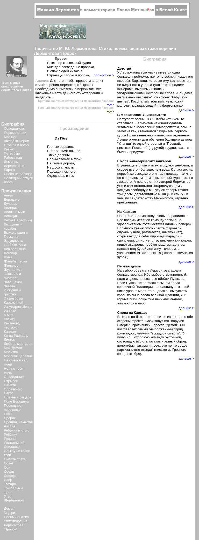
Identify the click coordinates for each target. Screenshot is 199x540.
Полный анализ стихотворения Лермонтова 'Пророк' (16, 523)
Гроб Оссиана (15, 245)
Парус (8, 393)
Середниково (14, 128)
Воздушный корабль (13, 226)
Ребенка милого (17, 430)
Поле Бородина (16, 401)
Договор (10, 253)
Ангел (8, 195)
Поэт (7, 414)
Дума (8, 257)
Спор (8, 480)
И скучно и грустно (12, 292)
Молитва (11, 352)
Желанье (11, 265)
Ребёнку (10, 434)
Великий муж (14, 212)
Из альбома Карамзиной (13, 300)
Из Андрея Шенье (18, 307)
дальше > (186, 110)
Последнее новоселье (13, 408)
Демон (9, 508)
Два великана (15, 249)
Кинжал (10, 331)
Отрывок (11, 381)
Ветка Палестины (18, 220)
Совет (8, 463)
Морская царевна (18, 356)
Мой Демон (13, 348)
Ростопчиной (14, 443)
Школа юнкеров (16, 141)
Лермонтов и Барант (14, 168)
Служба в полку (16, 145)
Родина (10, 439)
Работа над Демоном (13, 160)
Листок (9, 339)
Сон (7, 467)
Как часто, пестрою (12, 325)
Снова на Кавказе (18, 174)
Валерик (10, 208)
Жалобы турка (15, 261)
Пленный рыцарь (17, 397)
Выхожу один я (16, 233)
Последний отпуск (18, 178)
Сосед (9, 471)
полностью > (104, 75)
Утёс (7, 496)
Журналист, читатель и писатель (13, 274)
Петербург (12, 153)
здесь (110, 104)
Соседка (10, 476)
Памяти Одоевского (13, 387)
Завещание (13, 282)
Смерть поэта (15, 459)
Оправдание (14, 377)
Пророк (10, 418)
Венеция (11, 216)
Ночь (8, 373)
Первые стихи (15, 133)
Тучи (7, 492)
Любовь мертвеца (18, 344)
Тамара (10, 484)
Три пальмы (13, 488)
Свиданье (12, 447)
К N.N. (9, 315)
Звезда (9, 286)
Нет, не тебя (13, 368)
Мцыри (9, 513)
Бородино (11, 199)
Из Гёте (10, 311)
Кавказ (9, 149)
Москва (10, 137)
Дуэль (8, 182)
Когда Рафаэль (16, 336)
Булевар (10, 204)
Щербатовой (14, 500)
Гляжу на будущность (13, 239)
